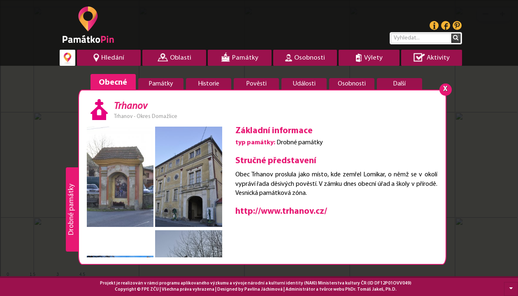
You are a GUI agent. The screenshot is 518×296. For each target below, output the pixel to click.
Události (304, 84)
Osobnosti (352, 84)
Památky (161, 84)
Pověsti (256, 84)
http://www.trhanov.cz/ (281, 211)
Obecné (113, 83)
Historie (208, 84)
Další (399, 84)
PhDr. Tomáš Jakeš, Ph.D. (371, 289)
